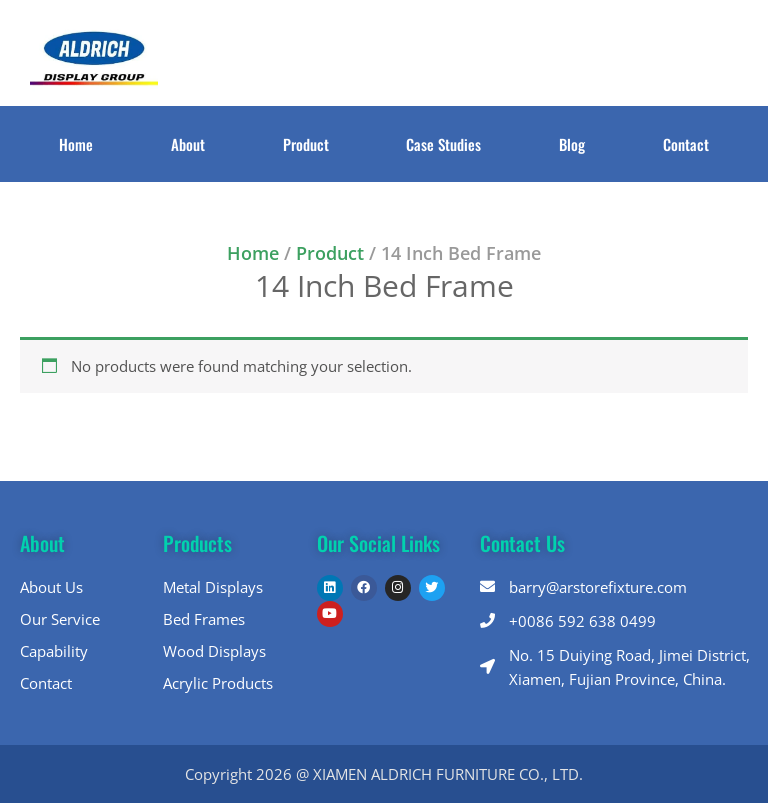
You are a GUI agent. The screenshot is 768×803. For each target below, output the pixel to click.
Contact (686, 144)
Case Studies (443, 144)
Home (76, 144)
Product (306, 144)
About (188, 144)
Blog (572, 144)
